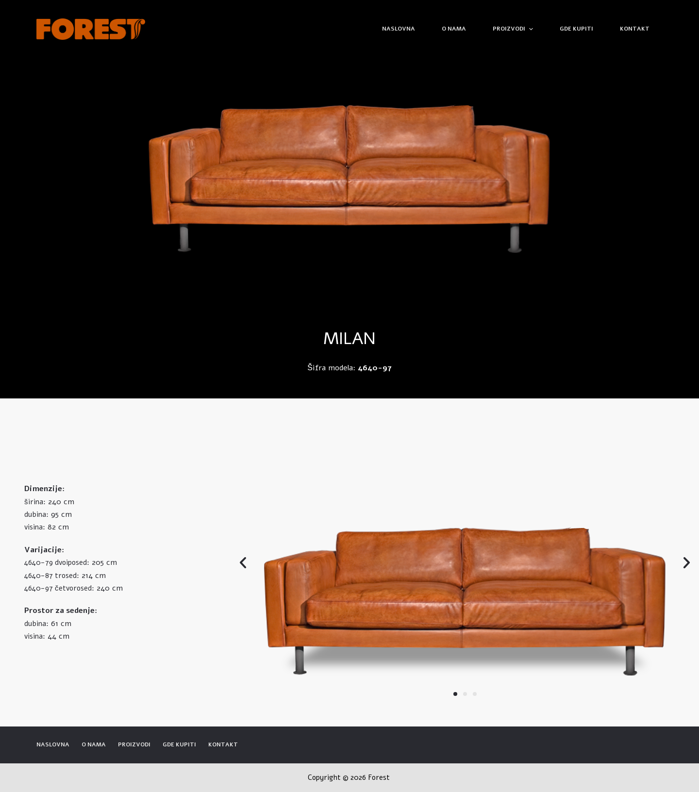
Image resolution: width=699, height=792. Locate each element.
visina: (34, 527)
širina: (35, 502)
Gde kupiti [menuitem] (576, 29)
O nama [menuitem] (454, 29)
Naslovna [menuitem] (398, 29)
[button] (455, 694)
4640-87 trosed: (51, 575)
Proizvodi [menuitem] (514, 29)
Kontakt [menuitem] (634, 29)
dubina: (36, 514)
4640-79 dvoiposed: (56, 562)
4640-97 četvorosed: (59, 588)
